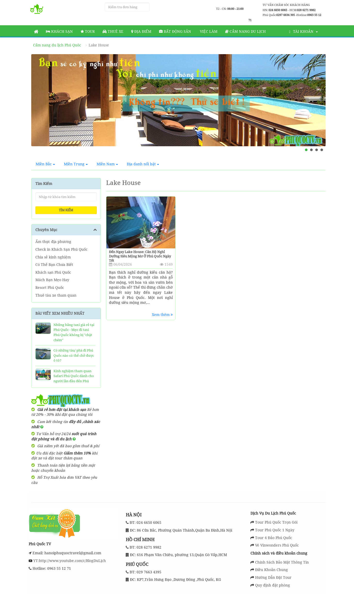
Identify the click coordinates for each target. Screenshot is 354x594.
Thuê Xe (113, 31)
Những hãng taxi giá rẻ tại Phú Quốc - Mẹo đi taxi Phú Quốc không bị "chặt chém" (73, 332)
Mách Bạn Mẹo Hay (52, 279)
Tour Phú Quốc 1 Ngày (274, 529)
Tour (88, 31)
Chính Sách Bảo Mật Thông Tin (282, 562)
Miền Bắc (45, 163)
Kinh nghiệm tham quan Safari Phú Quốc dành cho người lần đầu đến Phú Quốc (73, 378)
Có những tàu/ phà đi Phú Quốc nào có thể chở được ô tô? (73, 355)
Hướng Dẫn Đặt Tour (273, 577)
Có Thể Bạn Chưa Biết (54, 264)
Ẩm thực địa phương (53, 241)
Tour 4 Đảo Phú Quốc (273, 537)
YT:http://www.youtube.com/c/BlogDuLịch (69, 560)
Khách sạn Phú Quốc (53, 272)
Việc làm (208, 31)
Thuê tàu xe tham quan (55, 295)
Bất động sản (175, 31)
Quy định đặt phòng (272, 585)
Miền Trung (76, 163)
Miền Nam (107, 163)
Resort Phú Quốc (49, 287)
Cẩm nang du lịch (245, 31)
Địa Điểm (141, 31)
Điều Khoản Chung (271, 569)
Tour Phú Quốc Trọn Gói (276, 522)
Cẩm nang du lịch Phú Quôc (57, 45)
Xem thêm (162, 314)
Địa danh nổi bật (143, 163)
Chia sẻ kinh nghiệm (53, 257)
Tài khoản (303, 31)
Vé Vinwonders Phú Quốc (277, 545)
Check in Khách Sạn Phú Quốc (61, 249)
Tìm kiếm (66, 210)
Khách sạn (59, 31)
